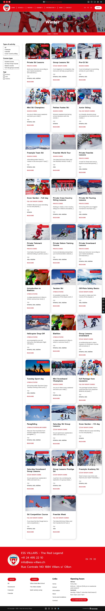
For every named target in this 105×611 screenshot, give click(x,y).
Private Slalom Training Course (63, 244)
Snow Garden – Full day (37, 198)
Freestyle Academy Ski (89, 469)
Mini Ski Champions (35, 107)
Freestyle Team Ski (35, 153)
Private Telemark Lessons (34, 244)
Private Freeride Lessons (86, 154)
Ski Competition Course (37, 514)
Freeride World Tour (62, 153)
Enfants (7, 74)
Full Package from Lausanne (87, 379)
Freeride (11, 52)
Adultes (7, 79)
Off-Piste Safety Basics (89, 288)
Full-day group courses (11, 68)
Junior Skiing (85, 107)
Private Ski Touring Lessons (87, 199)
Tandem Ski (58, 288)
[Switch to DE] (91, 8)
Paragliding (32, 424)
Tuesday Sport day (35, 378)
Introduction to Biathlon (34, 289)
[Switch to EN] (85, 8)
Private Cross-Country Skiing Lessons (62, 199)
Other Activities (32, 294)
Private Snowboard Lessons (87, 244)
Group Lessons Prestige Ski (63, 470)
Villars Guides (41, 427)
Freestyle (11, 50)
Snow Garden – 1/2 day (89, 424)
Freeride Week (59, 514)
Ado (6, 76)
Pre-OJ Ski (83, 62)
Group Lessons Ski (61, 62)
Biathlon (56, 333)
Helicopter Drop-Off (36, 333)
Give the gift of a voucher (54, 2)
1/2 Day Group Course (11, 64)
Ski (11, 48)
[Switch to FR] (88, 8)
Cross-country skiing (11, 54)
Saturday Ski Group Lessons (61, 425)
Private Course (11, 62)
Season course (11, 66)
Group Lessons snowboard (85, 334)
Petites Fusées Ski (61, 107)
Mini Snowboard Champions (60, 379)
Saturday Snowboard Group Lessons (36, 470)
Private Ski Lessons (35, 62)
